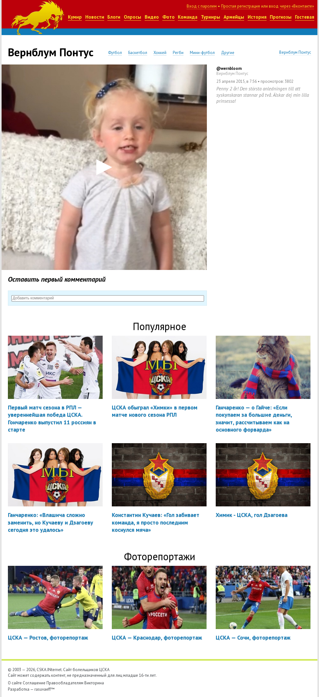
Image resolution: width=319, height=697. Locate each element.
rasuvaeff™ (44, 689)
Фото (168, 17)
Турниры (210, 17)
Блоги (113, 17)
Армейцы (234, 17)
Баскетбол (137, 52)
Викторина (94, 683)
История (257, 17)
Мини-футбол (202, 52)
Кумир (75, 17)
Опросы (132, 17)
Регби (178, 52)
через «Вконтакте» (297, 6)
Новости (94, 17)
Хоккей (159, 52)
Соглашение (34, 683)
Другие (227, 52)
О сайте (15, 683)
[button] (104, 167)
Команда (187, 17)
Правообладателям (64, 683)
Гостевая (304, 17)
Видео (152, 17)
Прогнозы (281, 17)
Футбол (115, 52)
